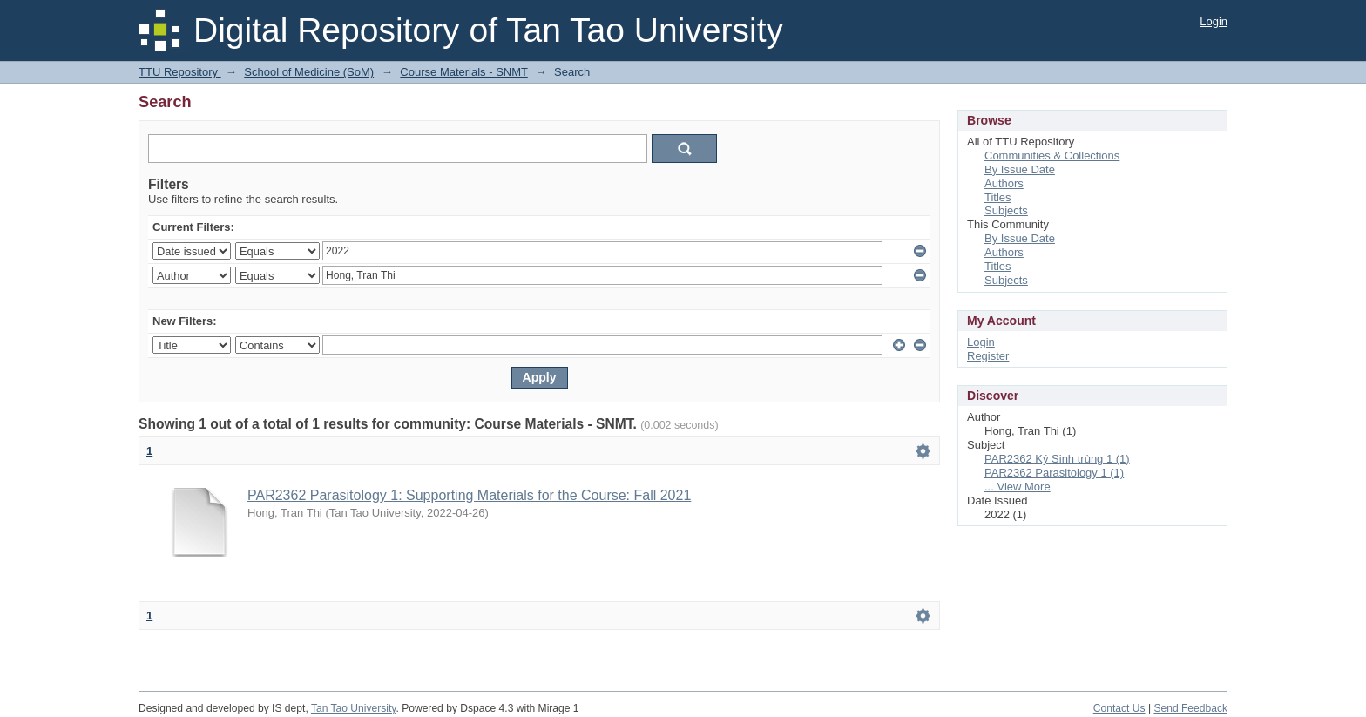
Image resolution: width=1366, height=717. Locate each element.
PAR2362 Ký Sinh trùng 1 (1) (1057, 458)
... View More (1017, 486)
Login (1213, 21)
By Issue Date (1019, 169)
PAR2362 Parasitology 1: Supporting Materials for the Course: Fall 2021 (469, 495)
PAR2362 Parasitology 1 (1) (1054, 472)
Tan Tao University (353, 708)
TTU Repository (180, 71)
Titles (997, 197)
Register (988, 355)
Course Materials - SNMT (463, 71)
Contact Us (1119, 708)
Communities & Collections (1051, 155)
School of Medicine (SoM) (309, 71)
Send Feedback (1190, 708)
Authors (1004, 183)
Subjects (1006, 210)
